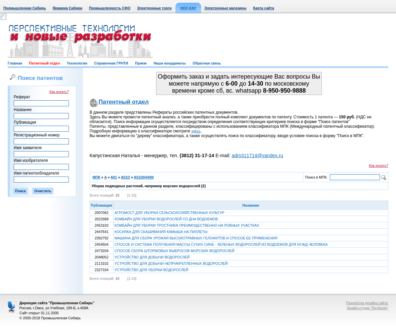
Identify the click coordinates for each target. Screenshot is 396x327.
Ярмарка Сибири (67, 8)
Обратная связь (207, 63)
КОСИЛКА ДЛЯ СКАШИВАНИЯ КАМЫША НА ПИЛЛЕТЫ (161, 232)
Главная (15, 63)
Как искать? (59, 92)
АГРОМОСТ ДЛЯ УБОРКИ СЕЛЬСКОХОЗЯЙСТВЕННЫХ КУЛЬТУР (170, 213)
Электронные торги (154, 8)
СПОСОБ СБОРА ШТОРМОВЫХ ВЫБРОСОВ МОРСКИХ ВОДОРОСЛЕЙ (174, 251)
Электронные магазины (226, 8)
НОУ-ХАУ (188, 8)
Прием (140, 63)
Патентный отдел (44, 63)
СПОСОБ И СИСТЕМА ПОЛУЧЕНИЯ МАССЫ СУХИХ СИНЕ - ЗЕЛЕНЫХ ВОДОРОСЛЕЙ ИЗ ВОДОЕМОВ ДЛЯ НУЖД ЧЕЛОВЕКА (221, 244)
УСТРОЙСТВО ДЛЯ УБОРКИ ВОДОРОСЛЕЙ (151, 270)
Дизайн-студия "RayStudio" (367, 308)
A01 (114, 177)
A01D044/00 (144, 177)
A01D (125, 177)
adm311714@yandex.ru (257, 155)
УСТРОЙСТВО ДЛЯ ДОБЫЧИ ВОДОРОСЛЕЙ (152, 257)
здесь (196, 131)
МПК (96, 177)
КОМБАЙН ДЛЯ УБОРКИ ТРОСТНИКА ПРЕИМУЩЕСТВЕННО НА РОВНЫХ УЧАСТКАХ (187, 225)
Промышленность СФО (109, 8)
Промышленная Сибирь (24, 8)
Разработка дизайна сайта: (367, 303)
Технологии (77, 63)
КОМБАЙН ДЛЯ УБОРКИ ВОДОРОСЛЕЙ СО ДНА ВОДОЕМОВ (166, 219)
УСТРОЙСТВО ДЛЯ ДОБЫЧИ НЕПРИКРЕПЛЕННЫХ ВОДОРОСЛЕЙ (171, 263)
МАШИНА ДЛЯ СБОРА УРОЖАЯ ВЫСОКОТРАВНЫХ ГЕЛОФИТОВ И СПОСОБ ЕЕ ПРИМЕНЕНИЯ (196, 238)
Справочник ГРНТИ (111, 63)
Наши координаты (169, 63)
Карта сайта (263, 8)
